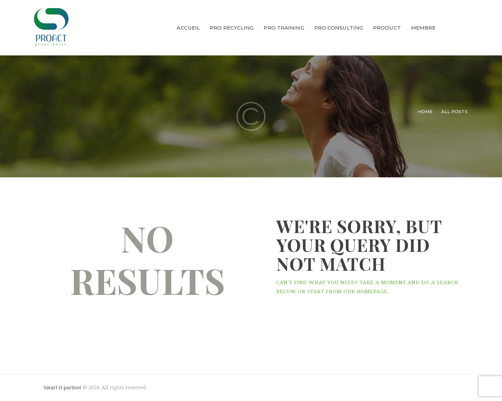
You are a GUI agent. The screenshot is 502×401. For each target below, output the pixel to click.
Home (425, 111)
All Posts (454, 111)
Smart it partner (63, 387)
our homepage (365, 291)
